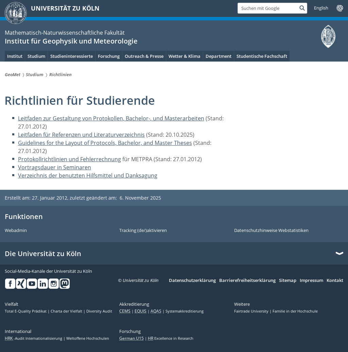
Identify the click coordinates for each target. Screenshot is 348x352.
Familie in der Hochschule (295, 311)
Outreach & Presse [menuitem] (144, 56)
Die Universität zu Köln (43, 254)
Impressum (311, 280)
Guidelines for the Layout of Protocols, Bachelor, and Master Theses (105, 143)
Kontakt (335, 280)
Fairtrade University (251, 311)
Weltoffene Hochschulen (87, 338)
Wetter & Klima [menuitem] (185, 56)
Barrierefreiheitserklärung (247, 280)
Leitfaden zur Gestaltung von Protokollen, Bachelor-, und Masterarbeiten (111, 118)
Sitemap (287, 280)
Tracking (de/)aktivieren (143, 230)
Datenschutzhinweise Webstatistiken (271, 230)
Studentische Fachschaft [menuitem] (262, 56)
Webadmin (16, 230)
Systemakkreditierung (185, 311)
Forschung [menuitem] (109, 56)
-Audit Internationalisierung (34, 338)
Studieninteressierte (71, 56)
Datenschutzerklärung (192, 280)
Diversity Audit (99, 311)
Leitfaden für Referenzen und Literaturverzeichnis (81, 134)
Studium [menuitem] (36, 56)
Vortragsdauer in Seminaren (54, 167)
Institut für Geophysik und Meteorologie (71, 41)
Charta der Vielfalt (67, 311)
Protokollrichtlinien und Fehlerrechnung (69, 159)
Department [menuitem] (218, 56)
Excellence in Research (170, 338)
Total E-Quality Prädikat (26, 311)
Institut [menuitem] (14, 56)
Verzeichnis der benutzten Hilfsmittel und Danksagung (87, 175)
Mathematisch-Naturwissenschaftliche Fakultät (65, 32)
